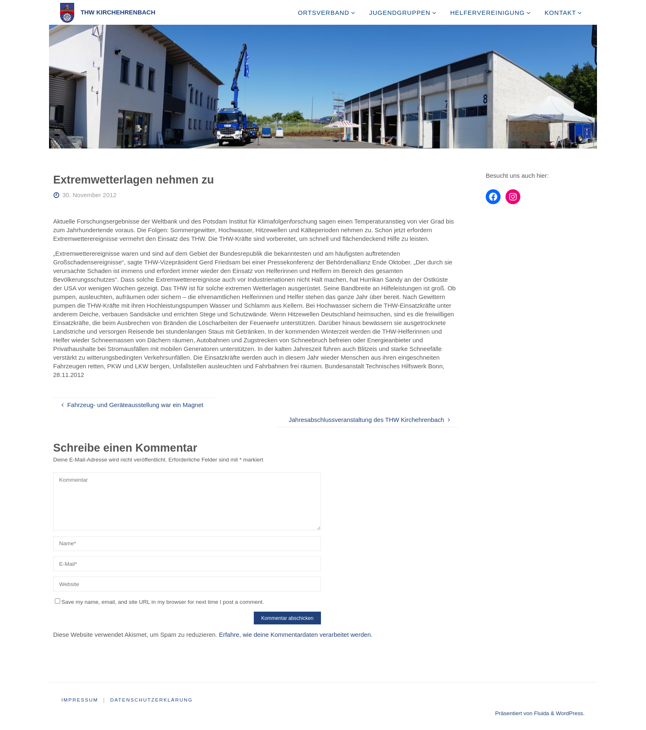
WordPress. (570, 713)
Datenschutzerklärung (152, 700)
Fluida (540, 713)
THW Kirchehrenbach (117, 12)
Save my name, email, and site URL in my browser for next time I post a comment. (159, 602)
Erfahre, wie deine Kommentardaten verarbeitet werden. (295, 634)
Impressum (80, 700)
